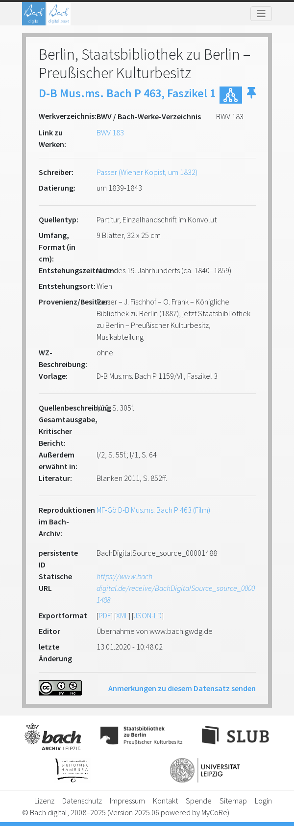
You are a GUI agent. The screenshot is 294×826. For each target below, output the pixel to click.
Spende (199, 800)
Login (263, 800)
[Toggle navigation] (261, 13)
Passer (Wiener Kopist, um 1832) (147, 172)
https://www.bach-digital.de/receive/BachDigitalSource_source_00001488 (176, 588)
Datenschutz (82, 800)
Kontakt (165, 800)
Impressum (127, 800)
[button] (251, 95)
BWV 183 (110, 132)
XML (122, 615)
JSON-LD (148, 615)
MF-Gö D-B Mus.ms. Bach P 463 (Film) (153, 510)
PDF (104, 615)
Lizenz (44, 800)
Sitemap (233, 800)
